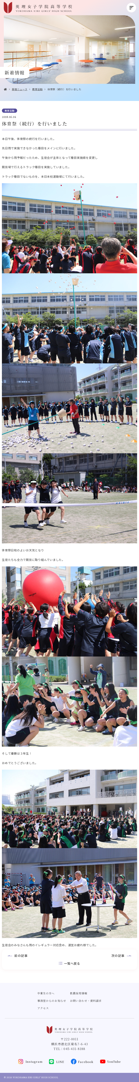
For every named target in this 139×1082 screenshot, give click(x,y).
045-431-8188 (74, 1049)
